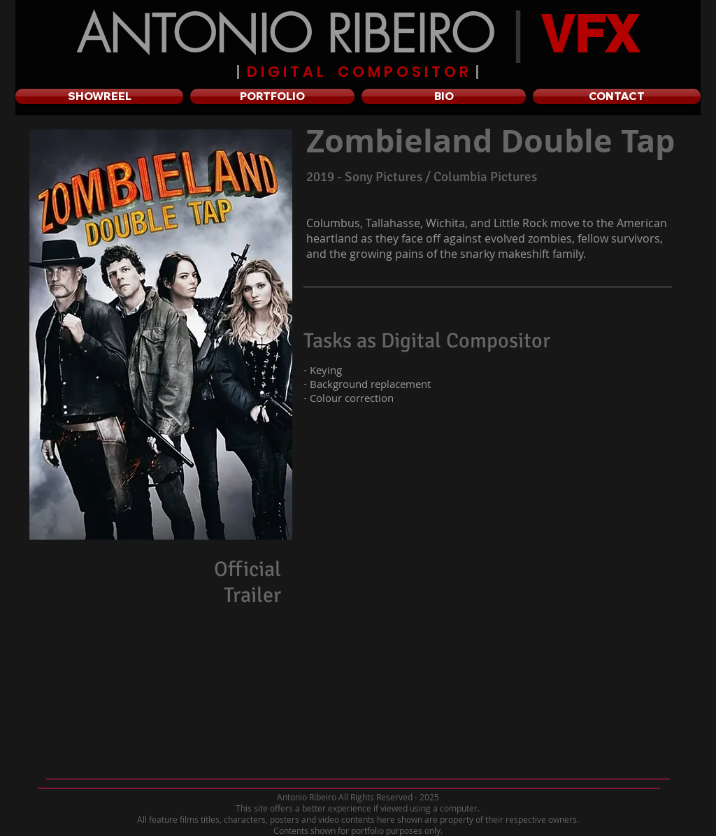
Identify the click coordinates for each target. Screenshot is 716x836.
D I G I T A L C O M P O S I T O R (357, 72)
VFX (589, 34)
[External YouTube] (480, 665)
